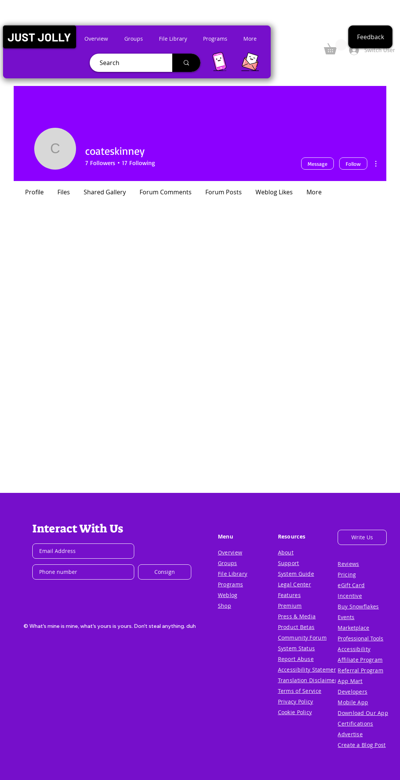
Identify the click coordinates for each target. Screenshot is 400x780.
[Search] (128, 63)
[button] (39, 37)
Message (317, 163)
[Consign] (164, 572)
